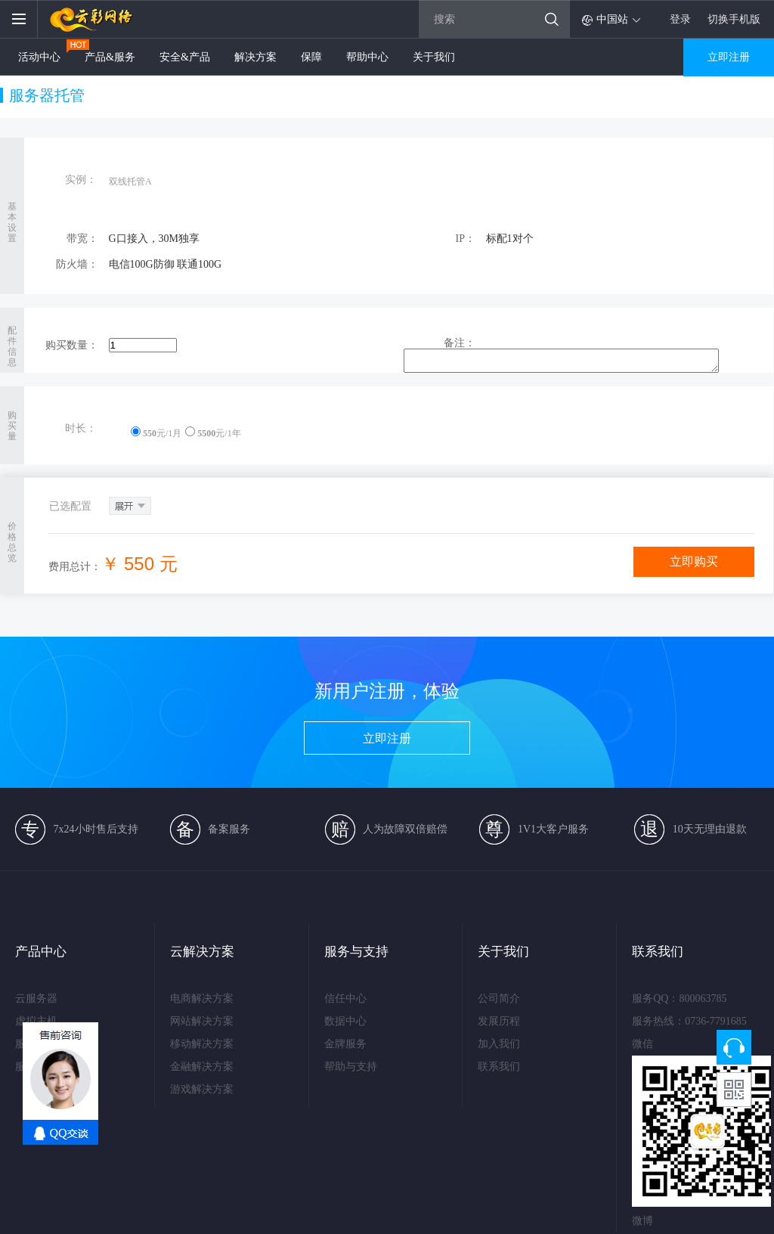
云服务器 (36, 998)
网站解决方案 (201, 1021)
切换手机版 (733, 19)
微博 (642, 1220)
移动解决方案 (201, 1044)
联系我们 (499, 1066)
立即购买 (694, 561)
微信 (642, 1044)
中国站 (612, 19)
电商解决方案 (201, 998)
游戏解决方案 (201, 1089)
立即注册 (728, 57)
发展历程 (499, 1021)
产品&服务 (110, 57)
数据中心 (345, 1021)
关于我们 (434, 57)
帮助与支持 (350, 1066)
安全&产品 (184, 57)
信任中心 (345, 998)
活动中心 (39, 57)
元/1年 (212, 433)
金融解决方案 (201, 1066)
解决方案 (255, 57)
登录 (680, 19)
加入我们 (499, 1044)
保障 (311, 57)
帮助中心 (367, 57)
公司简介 (499, 998)
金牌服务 (345, 1044)
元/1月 (156, 433)
